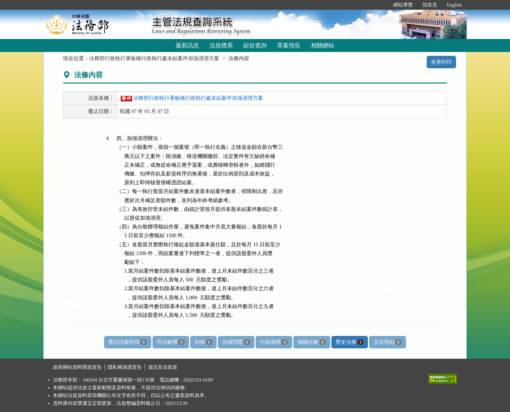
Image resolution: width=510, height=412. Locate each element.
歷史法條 (350, 342)
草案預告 (289, 45)
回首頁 (430, 4)
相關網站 (322, 45)
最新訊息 (187, 45)
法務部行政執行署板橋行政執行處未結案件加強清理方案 (154, 58)
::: (381, 4)
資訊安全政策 (162, 367)
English (454, 4)
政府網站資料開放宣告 (77, 367)
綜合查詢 (255, 45)
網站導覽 (403, 4)
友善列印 (441, 62)
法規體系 (221, 45)
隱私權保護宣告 (125, 367)
